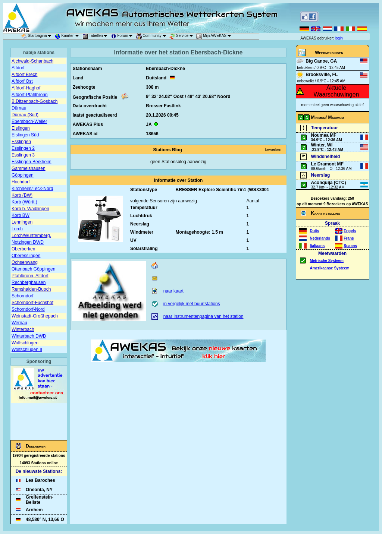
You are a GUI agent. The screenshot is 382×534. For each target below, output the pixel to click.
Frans (349, 238)
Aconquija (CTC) (328, 182)
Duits (314, 231)
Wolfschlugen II (27, 349)
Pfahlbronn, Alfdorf (30, 275)
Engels (350, 231)
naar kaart (173, 291)
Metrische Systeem (327, 261)
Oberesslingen (26, 255)
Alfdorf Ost (22, 81)
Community (152, 37)
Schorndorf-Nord (28, 309)
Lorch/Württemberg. (31, 235)
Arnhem (34, 509)
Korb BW (20, 215)
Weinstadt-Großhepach (35, 316)
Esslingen (21, 141)
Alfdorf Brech (24, 74)
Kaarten (68, 37)
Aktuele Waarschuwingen (336, 91)
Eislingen (21, 128)
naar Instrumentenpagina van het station (203, 316)
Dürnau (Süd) (25, 114)
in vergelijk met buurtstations (191, 303)
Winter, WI (322, 145)
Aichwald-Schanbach (32, 61)
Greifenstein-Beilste (39, 499)
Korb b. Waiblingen (30, 208)
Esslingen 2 (23, 148)
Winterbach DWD (29, 336)
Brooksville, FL (322, 74)
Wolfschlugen (25, 342)
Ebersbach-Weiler (29, 121)
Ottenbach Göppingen (33, 269)
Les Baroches (40, 480)
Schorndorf (23, 295)
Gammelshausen (29, 168)
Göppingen (23, 175)
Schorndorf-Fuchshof (32, 302)
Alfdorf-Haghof (26, 88)
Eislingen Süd (25, 135)
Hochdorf (21, 181)
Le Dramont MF (327, 164)
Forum (123, 37)
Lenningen (22, 222)
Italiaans (317, 246)
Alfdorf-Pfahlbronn (30, 94)
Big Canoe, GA (321, 61)
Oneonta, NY (39, 489)
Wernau (19, 322)
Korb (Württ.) (24, 202)
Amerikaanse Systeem (329, 268)
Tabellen (96, 37)
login (339, 38)
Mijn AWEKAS (215, 37)
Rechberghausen (29, 282)
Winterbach (23, 329)
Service (182, 37)
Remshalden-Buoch (31, 289)
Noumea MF (323, 135)
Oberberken (23, 249)
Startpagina (37, 37)
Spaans (350, 246)
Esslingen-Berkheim (31, 161)
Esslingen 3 (23, 155)
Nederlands (320, 238)
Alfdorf (18, 67)
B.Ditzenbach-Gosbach (34, 101)
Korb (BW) (22, 195)
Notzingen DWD (28, 242)
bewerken (273, 150)
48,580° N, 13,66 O (45, 519)
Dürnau (19, 108)
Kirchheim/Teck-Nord (32, 188)
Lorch (17, 228)
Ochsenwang (25, 262)
